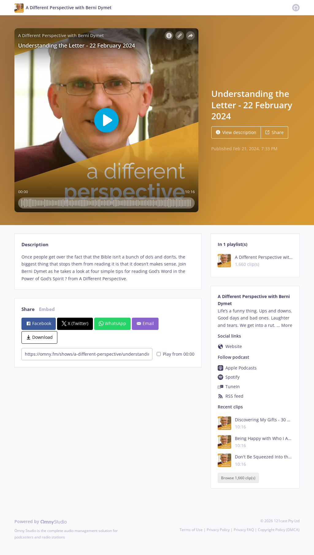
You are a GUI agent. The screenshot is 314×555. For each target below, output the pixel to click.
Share (274, 132)
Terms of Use (191, 529)
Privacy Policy (218, 529)
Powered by (40, 521)
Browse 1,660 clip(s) (238, 477)
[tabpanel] (107, 267)
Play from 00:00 (175, 354)
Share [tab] (28, 309)
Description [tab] (34, 244)
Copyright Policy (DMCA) (279, 529)
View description (236, 132)
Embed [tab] (47, 309)
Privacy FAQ (244, 529)
